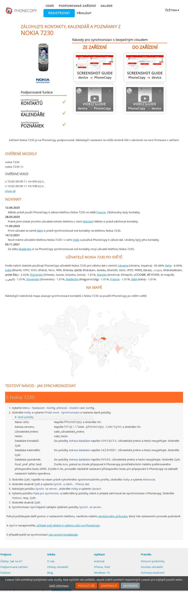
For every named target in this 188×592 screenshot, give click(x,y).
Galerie (107, 6)
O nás (51, 561)
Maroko (88, 221)
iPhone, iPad (102, 567)
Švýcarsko (36, 274)
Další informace (58, 585)
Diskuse (5, 572)
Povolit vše (86, 585)
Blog (50, 572)
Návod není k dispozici (94, 99)
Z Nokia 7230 (94, 67)
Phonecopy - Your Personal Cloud (21, 10)
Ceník (50, 6)
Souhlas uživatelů (152, 567)
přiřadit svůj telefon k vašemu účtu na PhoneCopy (68, 525)
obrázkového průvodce (112, 516)
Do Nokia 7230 (144, 67)
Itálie (40, 230)
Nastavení (130, 585)
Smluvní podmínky (153, 561)
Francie (101, 212)
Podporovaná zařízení (77, 6)
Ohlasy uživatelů (57, 567)
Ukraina (123, 265)
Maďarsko (25, 249)
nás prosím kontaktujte (63, 534)
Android (99, 561)
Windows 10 (102, 572)
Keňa (168, 265)
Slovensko (32, 279)
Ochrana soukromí (152, 572)
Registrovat (59, 13)
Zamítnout (109, 585)
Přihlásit (84, 13)
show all (10, 191)
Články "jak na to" (11, 561)
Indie (76, 240)
